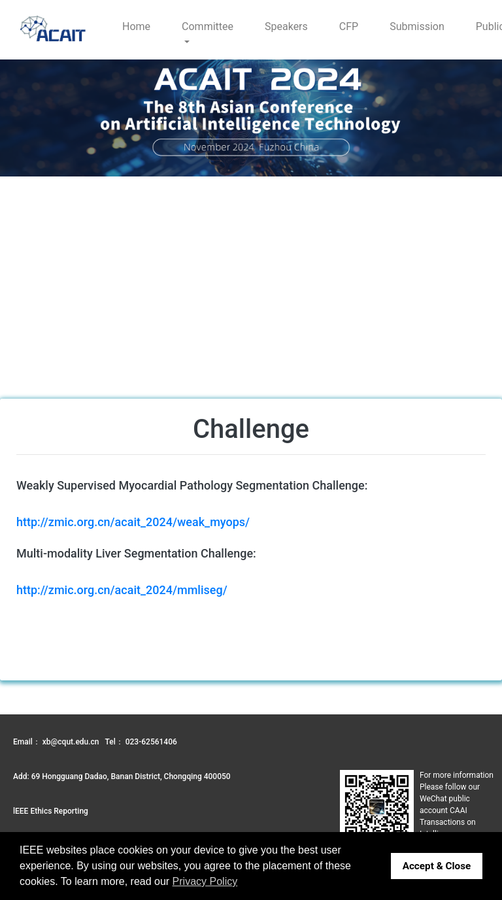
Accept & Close (437, 866)
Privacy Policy (205, 881)
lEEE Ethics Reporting (50, 811)
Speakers (286, 26)
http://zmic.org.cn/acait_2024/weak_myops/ (133, 522)
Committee (207, 26)
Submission (417, 26)
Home (136, 26)
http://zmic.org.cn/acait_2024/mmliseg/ (121, 590)
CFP (348, 26)
